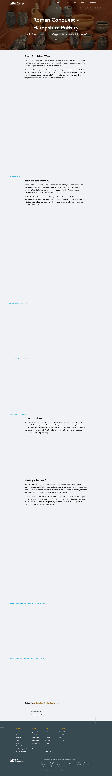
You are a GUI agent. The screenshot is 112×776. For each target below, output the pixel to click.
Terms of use (20, 746)
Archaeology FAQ (21, 749)
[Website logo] (16, 3)
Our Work (77, 8)
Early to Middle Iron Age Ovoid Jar (18, 303)
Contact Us (62, 728)
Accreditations (35, 735)
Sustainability (35, 737)
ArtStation (48, 751)
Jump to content (56, 37)
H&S (32, 749)
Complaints (62, 740)
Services (58, 8)
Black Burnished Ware (14, 176)
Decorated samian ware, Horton (17, 414)
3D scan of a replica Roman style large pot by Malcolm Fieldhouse (26, 658)
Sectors (67, 8)
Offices (83, 2)
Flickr (46, 746)
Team (74, 2)
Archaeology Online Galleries (45, 703)
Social (46, 728)
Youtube (47, 740)
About (58, 2)
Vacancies (92, 2)
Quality (33, 746)
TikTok (47, 743)
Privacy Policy (35, 740)
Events (18, 743)
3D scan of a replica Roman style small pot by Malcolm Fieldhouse (27, 603)
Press (60, 737)
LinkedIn (47, 737)
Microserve (45, 770)
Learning (88, 8)
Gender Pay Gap (35, 743)
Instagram (48, 735)
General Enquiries (64, 732)
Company (33, 728)
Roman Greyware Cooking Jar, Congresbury (20, 358)
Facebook (47, 732)
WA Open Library (21, 751)
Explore (18, 728)
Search (101, 2)
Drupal (63, 770)
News (66, 2)
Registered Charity (36, 732)
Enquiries (98, 8)
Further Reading (37, 715)
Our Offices (62, 735)
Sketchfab (48, 749)
